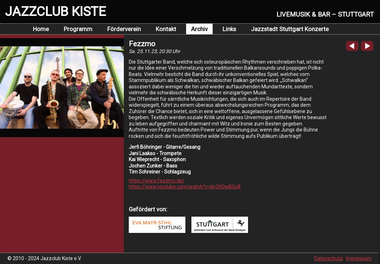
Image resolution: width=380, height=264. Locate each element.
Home (41, 29)
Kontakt (166, 29)
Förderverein (124, 29)
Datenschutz (328, 258)
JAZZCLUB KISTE (55, 11)
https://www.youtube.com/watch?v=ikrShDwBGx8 (185, 186)
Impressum (359, 258)
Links (229, 29)
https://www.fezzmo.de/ (156, 180)
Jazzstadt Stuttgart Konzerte (290, 29)
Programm (78, 29)
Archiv (199, 29)
